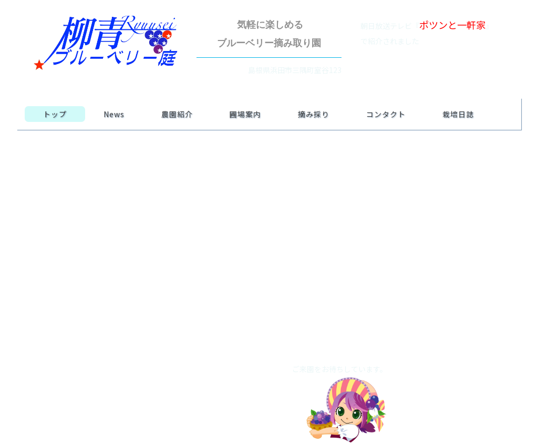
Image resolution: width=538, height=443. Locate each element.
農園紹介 (177, 114)
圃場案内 (245, 114)
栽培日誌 (458, 114)
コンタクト (386, 114)
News (114, 114)
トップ (55, 114)
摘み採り (313, 114)
